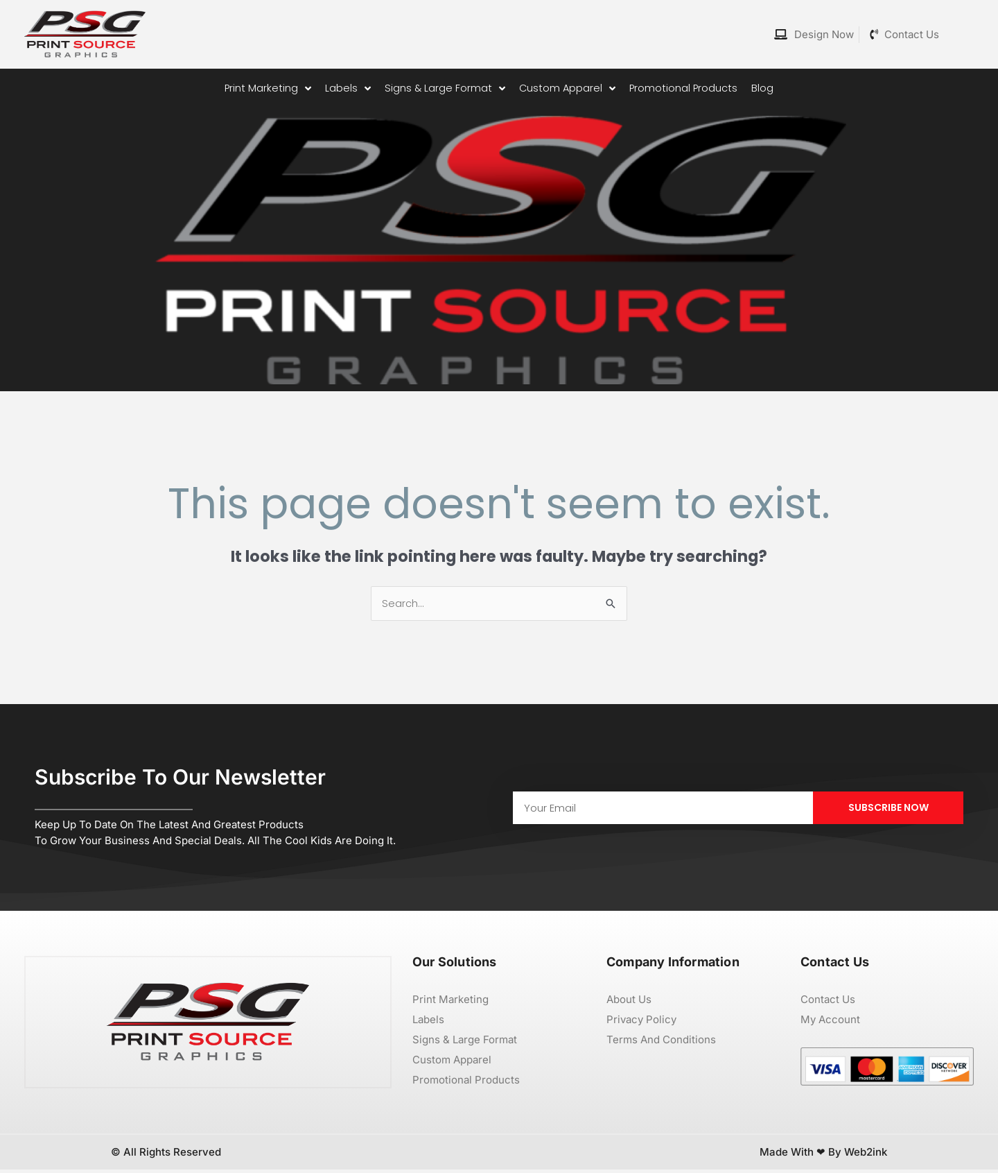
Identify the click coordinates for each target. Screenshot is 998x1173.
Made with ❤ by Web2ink (823, 1155)
